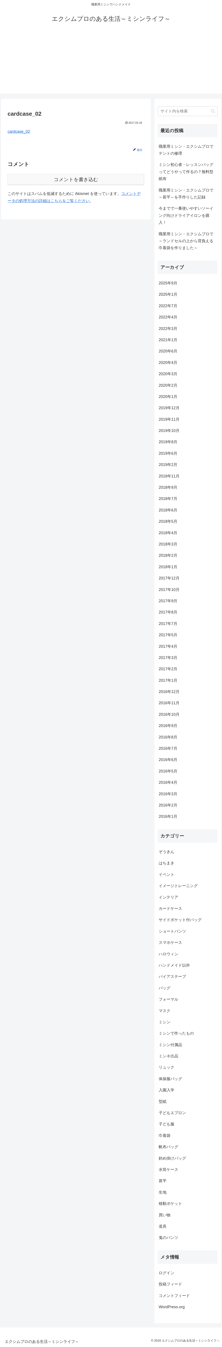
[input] (187, 111)
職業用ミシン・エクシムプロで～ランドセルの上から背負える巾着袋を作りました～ (186, 241)
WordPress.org (172, 1307)
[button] (213, 111)
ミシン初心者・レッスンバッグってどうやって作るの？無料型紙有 (186, 171)
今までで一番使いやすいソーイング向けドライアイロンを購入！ (186, 215)
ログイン (166, 1273)
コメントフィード (174, 1295)
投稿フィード (170, 1284)
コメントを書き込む (76, 179)
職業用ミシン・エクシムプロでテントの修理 (186, 150)
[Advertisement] (111, 63)
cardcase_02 (19, 131)
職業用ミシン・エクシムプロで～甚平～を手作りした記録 (186, 193)
